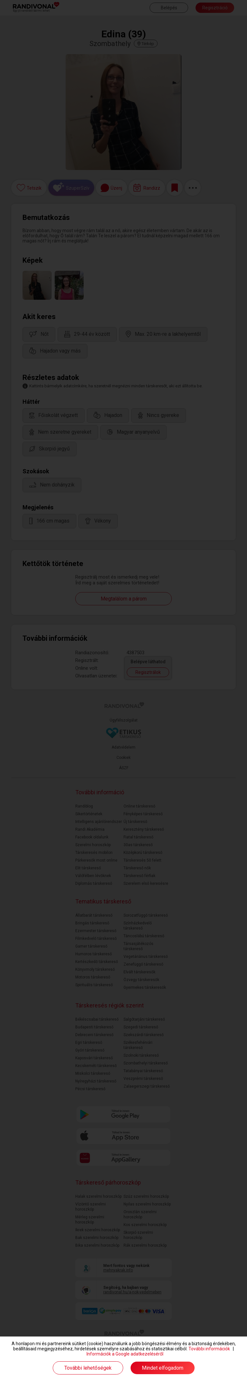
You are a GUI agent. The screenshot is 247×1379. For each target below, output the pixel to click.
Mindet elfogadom (162, 1368)
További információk (209, 1348)
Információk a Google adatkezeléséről (125, 1353)
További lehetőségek (88, 1368)
